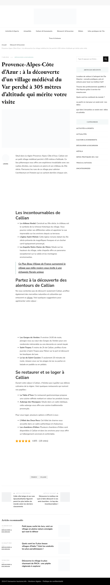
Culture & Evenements (44, 31)
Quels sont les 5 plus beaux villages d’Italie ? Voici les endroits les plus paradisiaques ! (38, 546)
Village (43, 477)
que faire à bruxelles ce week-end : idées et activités (92, 111)
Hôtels (80, 31)
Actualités (27, 31)
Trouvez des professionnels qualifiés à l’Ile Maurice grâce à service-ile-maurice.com (91, 89)
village (30, 297)
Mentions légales (34, 581)
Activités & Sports (12, 31)
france (34, 477)
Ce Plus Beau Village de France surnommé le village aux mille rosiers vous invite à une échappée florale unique (42, 268)
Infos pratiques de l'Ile (87, 157)
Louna (5, 159)
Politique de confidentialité (53, 581)
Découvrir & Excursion (65, 31)
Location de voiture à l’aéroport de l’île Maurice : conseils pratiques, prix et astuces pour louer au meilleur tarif (91, 79)
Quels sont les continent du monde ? (90, 97)
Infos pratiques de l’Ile (96, 31)
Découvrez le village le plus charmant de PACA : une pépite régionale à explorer (37, 563)
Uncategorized (83, 168)
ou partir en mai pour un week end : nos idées (91, 103)
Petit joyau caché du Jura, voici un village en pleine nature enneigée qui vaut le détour (38, 529)
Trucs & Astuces (55, 38)
